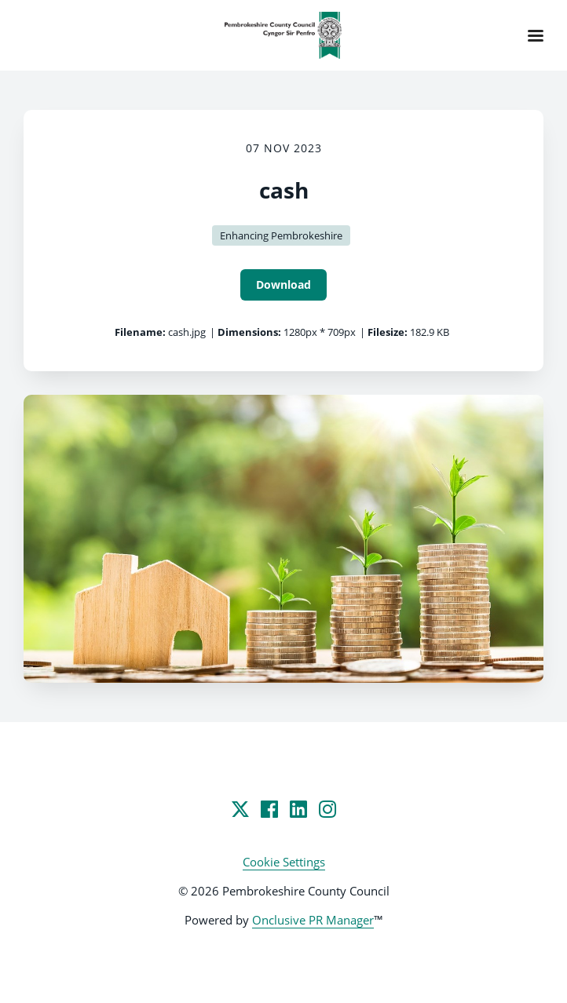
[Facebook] (269, 809)
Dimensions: (249, 332)
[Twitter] (240, 809)
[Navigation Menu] (535, 35)
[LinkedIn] (298, 809)
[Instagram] (327, 809)
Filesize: (388, 332)
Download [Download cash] (283, 284)
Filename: (140, 332)
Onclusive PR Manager (313, 920)
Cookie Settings (284, 862)
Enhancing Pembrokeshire (281, 235)
